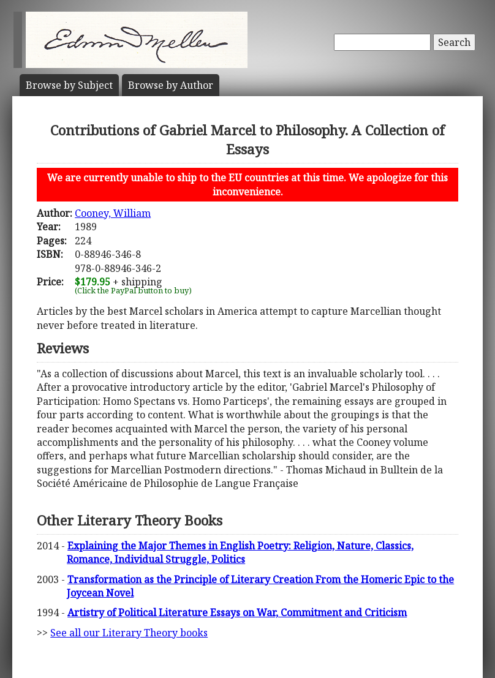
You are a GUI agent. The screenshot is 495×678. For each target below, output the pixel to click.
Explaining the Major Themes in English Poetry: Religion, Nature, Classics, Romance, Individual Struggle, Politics (240, 552)
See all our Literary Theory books (129, 632)
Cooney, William (113, 213)
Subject (69, 85)
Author (170, 85)
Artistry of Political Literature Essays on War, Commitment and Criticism (237, 612)
